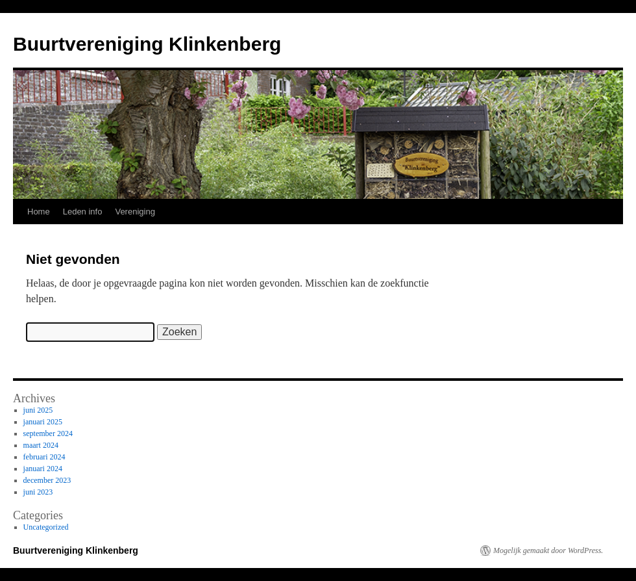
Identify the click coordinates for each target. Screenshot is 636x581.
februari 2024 (44, 456)
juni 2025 (38, 410)
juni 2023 (38, 492)
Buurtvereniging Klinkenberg (147, 44)
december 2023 (47, 480)
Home (38, 211)
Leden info (83, 211)
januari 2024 (42, 468)
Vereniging (134, 211)
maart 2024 (40, 445)
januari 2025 (42, 421)
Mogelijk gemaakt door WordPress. (548, 550)
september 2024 (48, 433)
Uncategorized (46, 527)
